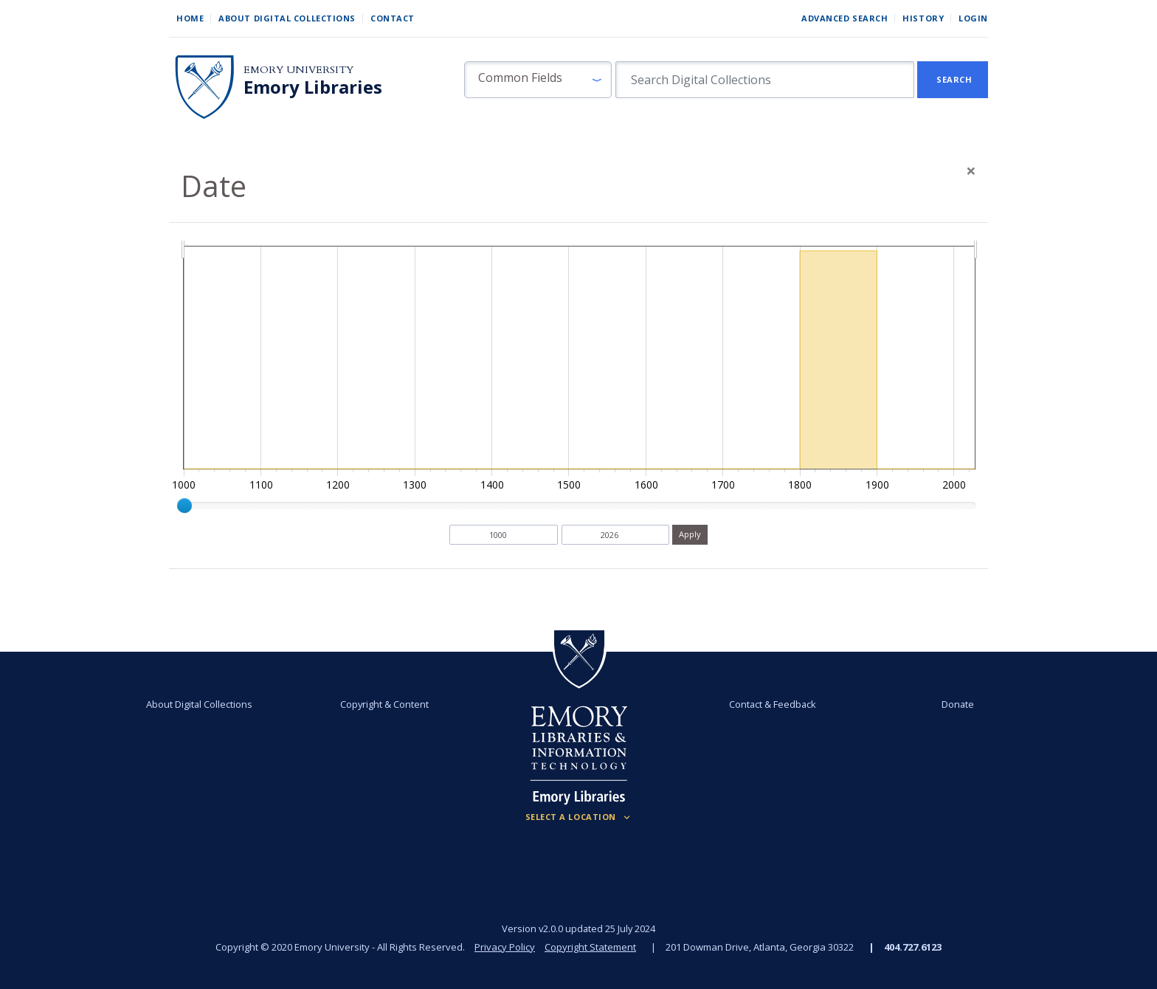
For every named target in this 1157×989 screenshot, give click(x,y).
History (923, 18)
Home (190, 18)
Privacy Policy (504, 947)
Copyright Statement (590, 947)
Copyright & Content (384, 704)
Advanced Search (844, 18)
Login (973, 18)
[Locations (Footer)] (578, 817)
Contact (392, 18)
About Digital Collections (287, 18)
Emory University (298, 70)
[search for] (764, 79)
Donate (958, 704)
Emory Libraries (313, 87)
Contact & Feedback (772, 704)
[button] (538, 79)
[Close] (971, 170)
